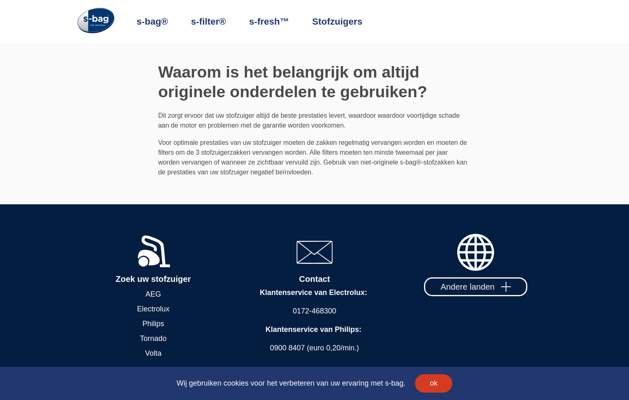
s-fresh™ (269, 21)
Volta (153, 353)
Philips (153, 324)
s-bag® (152, 21)
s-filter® (208, 21)
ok (434, 383)
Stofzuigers (337, 21)
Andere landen (476, 287)
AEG (153, 294)
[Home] (107, 21)
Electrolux (153, 309)
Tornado (153, 338)
